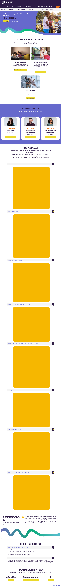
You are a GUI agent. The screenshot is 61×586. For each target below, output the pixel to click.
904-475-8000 (51, 554)
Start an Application (45, 67)
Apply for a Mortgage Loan (11, 111)
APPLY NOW (6, 21)
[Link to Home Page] (7, 2)
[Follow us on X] (3, 580)
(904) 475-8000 (11, 572)
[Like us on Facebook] (2, 580)
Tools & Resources (21, 10)
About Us (31, 10)
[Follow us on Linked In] (7, 580)
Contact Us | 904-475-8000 (46, 6)
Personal (3, 10)
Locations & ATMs (4, 576)
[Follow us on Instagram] (5, 580)
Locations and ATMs (29, 6)
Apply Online (10, 554)
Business (11, 10)
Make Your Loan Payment (16, 6)
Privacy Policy (23, 573)
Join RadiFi (8, 6)
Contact (2, 574)
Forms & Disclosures (25, 572)
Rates (23, 6)
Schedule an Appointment (14, 21)
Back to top (56, 560)
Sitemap (42, 576)
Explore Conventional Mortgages (16, 67)
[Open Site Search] (54, 6)
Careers (35, 6)
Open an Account (49, 10)
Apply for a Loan (40, 10)
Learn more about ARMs (30, 72)
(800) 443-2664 (8, 573)
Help (39, 6)
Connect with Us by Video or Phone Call (31, 554)
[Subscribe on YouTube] (9, 580)
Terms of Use (23, 575)
